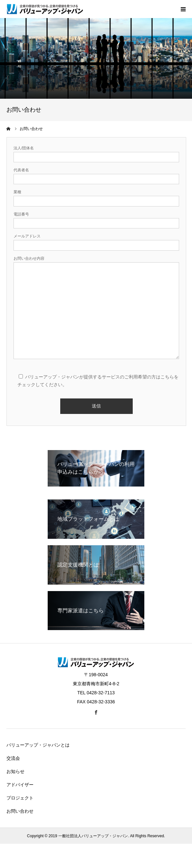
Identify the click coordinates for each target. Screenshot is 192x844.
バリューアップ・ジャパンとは (38, 745)
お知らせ (15, 771)
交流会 (13, 758)
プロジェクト (20, 797)
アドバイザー (20, 784)
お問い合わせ (20, 811)
